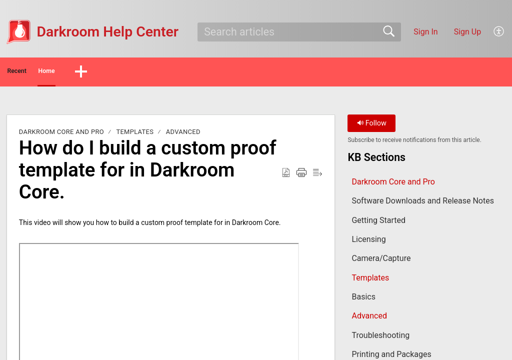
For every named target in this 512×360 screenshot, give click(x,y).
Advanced (183, 134)
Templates (135, 134)
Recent (36, 73)
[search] (299, 32)
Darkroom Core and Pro (61, 134)
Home (95, 73)
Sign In (426, 31)
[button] (499, 32)
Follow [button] (371, 126)
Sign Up (468, 31)
